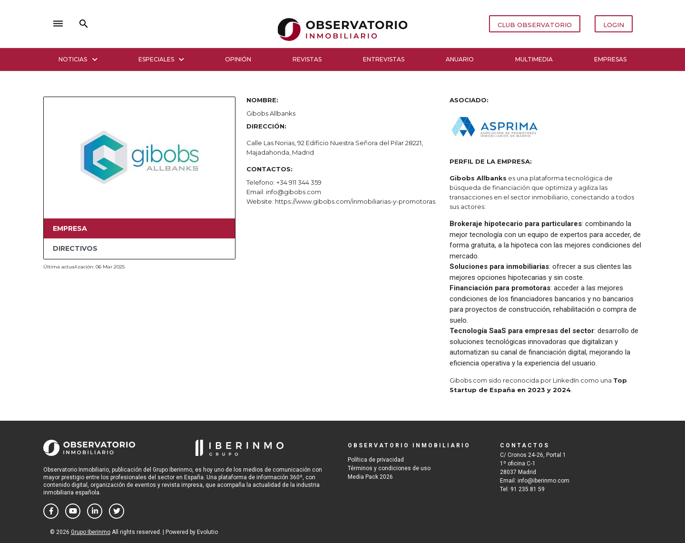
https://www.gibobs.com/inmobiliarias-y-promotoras (355, 201)
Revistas (307, 59)
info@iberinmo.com (543, 480)
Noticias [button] (78, 59)
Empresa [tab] (70, 228)
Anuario (460, 59)
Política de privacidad (376, 459)
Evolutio (207, 532)
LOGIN (613, 25)
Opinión (238, 59)
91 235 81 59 (527, 489)
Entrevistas (383, 59)
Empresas (610, 59)
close (183, 24)
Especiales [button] (161, 59)
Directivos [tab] (75, 248)
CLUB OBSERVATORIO (535, 25)
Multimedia (534, 59)
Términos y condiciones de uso (389, 468)
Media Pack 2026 (370, 477)
